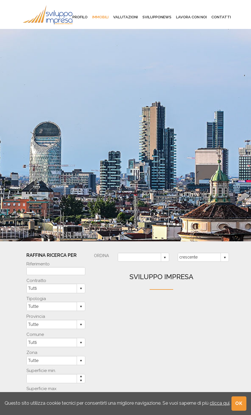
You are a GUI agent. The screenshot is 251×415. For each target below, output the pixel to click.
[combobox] (139, 257)
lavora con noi (191, 17)
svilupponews (156, 17)
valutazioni (125, 17)
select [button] (165, 257)
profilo (80, 17)
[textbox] (56, 271)
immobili (100, 17)
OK (239, 403)
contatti (221, 17)
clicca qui (219, 403)
